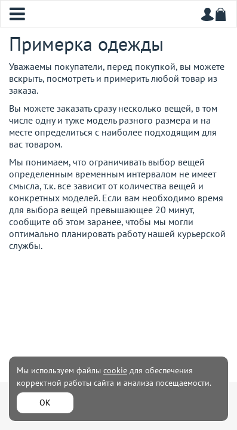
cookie (115, 370)
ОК (45, 402)
